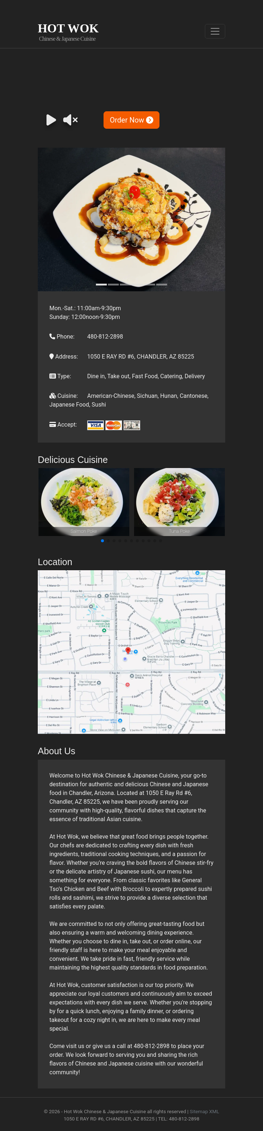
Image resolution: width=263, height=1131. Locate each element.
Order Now (131, 120)
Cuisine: (63, 395)
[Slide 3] (125, 284)
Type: (60, 376)
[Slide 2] (113, 284)
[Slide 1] (101, 284)
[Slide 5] (149, 284)
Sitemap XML (204, 1111)
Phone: (61, 336)
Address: (63, 356)
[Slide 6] (161, 284)
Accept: (63, 424)
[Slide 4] (137, 284)
